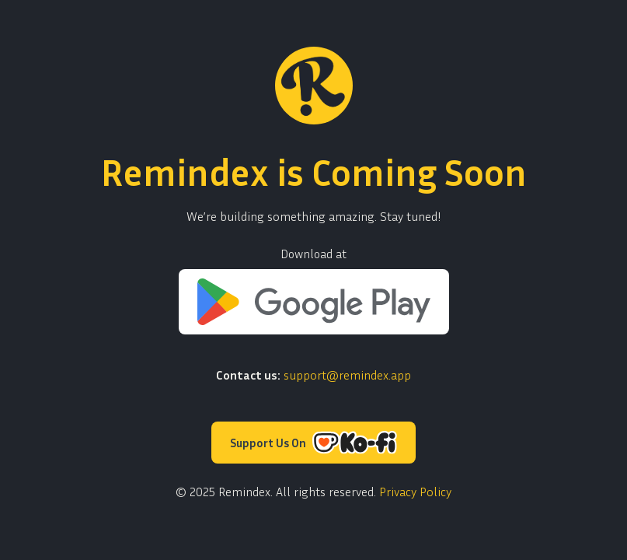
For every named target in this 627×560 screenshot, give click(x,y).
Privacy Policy (415, 491)
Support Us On (314, 442)
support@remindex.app (347, 375)
